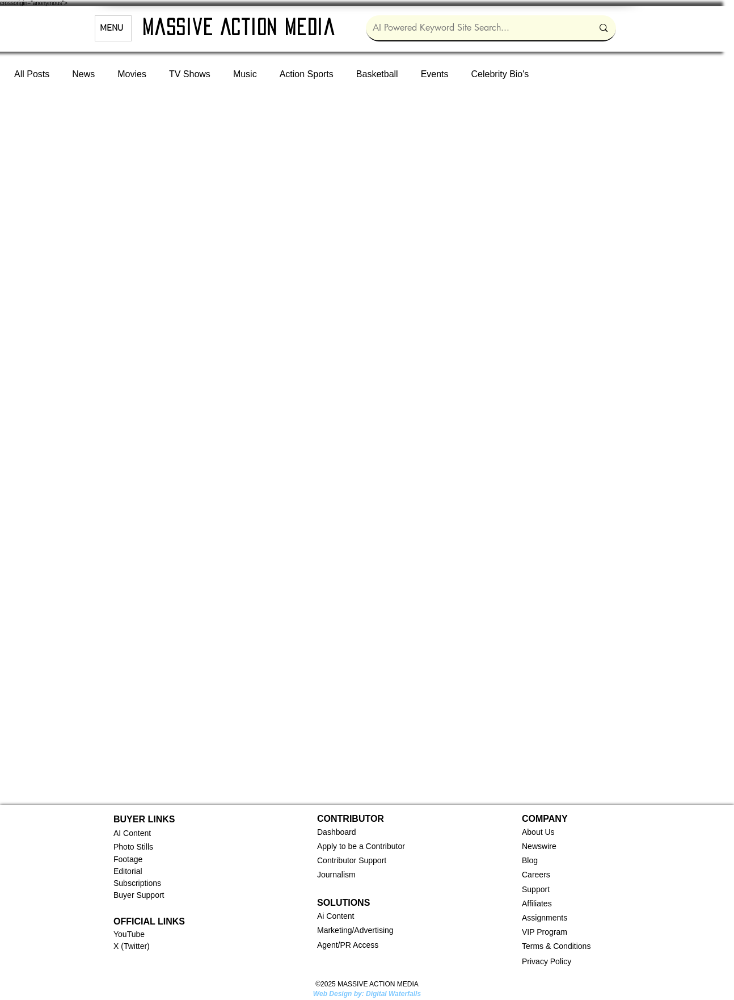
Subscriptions (137, 883)
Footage (127, 859)
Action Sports (307, 74)
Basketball (377, 74)
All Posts (31, 74)
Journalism (336, 874)
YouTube (129, 934)
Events (435, 74)
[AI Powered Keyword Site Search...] (474, 27)
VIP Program (544, 931)
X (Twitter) (131, 946)
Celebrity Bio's (500, 74)
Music (245, 74)
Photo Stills (133, 846)
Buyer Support (138, 895)
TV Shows (189, 74)
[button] (336, 832)
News (83, 74)
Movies (131, 74)
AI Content (132, 833)
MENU (111, 28)
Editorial (127, 871)
